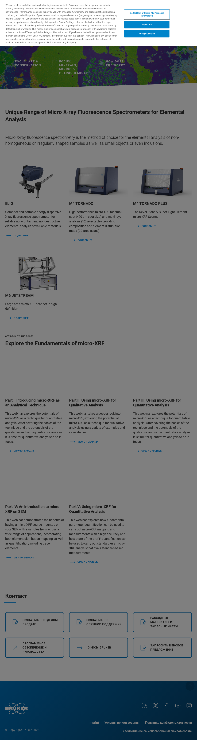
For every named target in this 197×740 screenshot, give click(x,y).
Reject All (147, 24)
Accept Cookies (147, 33)
